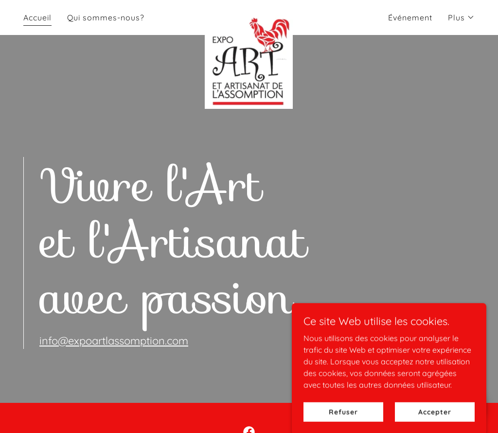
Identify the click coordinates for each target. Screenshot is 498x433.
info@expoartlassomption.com (113, 340)
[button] (461, 17)
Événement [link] (410, 17)
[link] (249, 15)
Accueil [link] (37, 17)
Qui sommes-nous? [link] (105, 17)
